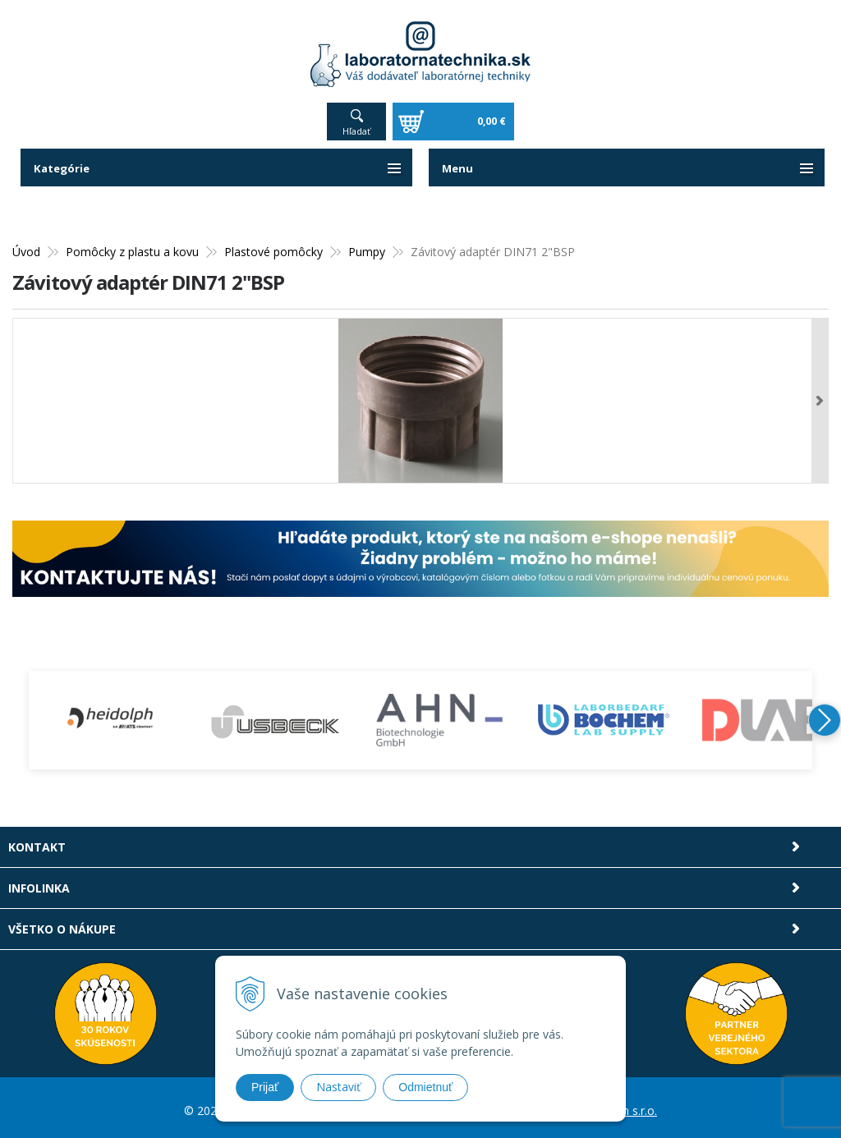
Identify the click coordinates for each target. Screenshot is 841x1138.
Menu (458, 162)
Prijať (264, 1087)
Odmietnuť (425, 1087)
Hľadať (356, 125)
